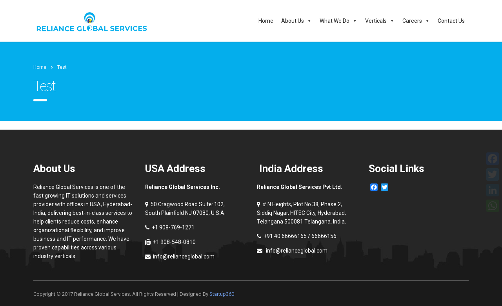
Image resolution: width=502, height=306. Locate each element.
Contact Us (451, 21)
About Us (296, 21)
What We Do (338, 21)
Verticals (380, 21)
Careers (416, 21)
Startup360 (221, 294)
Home (265, 21)
